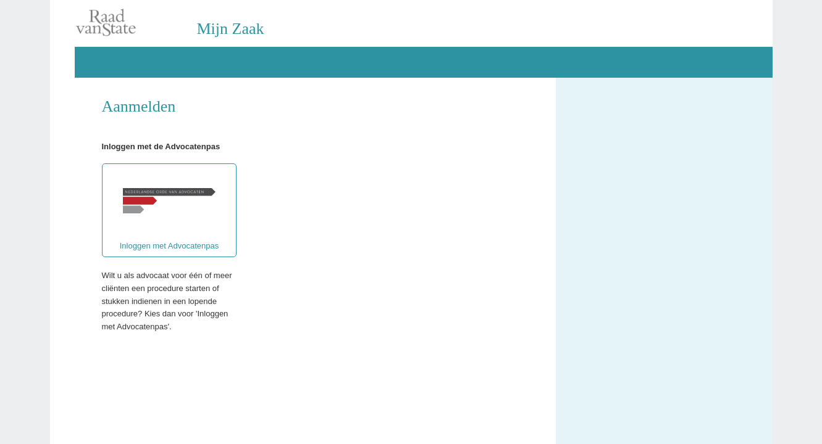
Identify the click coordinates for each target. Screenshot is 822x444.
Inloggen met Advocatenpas (169, 210)
